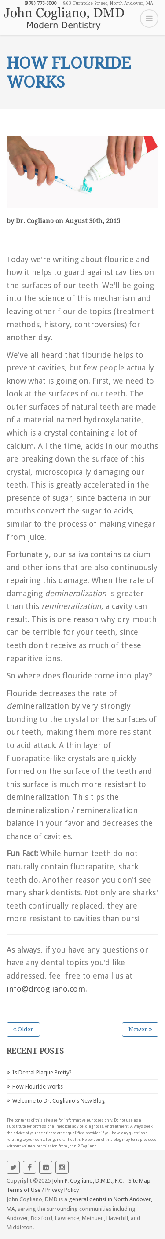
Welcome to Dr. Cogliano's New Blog (58, 1100)
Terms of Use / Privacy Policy (43, 1190)
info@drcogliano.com (46, 988)
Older (23, 1029)
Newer (140, 1029)
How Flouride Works (37, 1086)
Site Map (139, 1180)
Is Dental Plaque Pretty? (42, 1072)
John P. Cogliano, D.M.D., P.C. (88, 1180)
